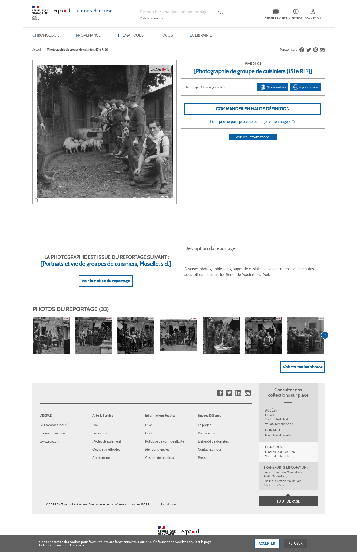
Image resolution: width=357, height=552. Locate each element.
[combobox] (175, 12)
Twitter (229, 387)
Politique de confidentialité (164, 435)
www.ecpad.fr (50, 435)
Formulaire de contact (278, 429)
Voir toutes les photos (302, 361)
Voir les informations (253, 143)
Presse (202, 452)
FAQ (95, 419)
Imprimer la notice (305, 87)
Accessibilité (101, 452)
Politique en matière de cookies (61, 547)
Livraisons (99, 427)
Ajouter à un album (273, 87)
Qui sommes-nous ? (54, 419)
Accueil (36, 49)
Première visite (208, 427)
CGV (148, 419)
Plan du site (168, 499)
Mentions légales (157, 444)
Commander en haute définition (252, 109)
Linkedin (238, 387)
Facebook (220, 387)
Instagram (247, 387)
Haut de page (288, 496)
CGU (148, 427)
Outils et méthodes (106, 444)
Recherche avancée (152, 18)
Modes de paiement (106, 435)
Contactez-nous (210, 444)
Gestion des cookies (159, 452)
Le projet (204, 419)
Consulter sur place (53, 427)
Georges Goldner (216, 87)
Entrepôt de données (213, 435)
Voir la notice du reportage (105, 275)
